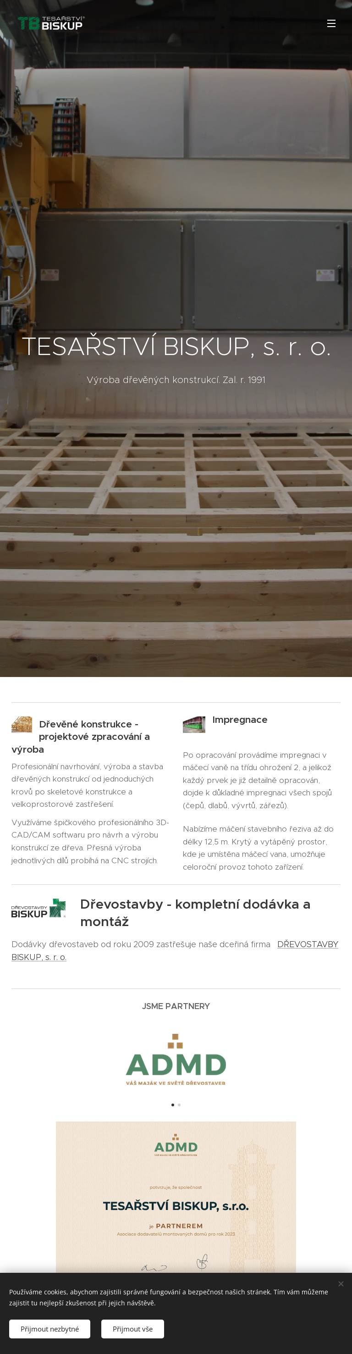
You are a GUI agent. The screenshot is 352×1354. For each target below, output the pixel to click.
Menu (331, 23)
